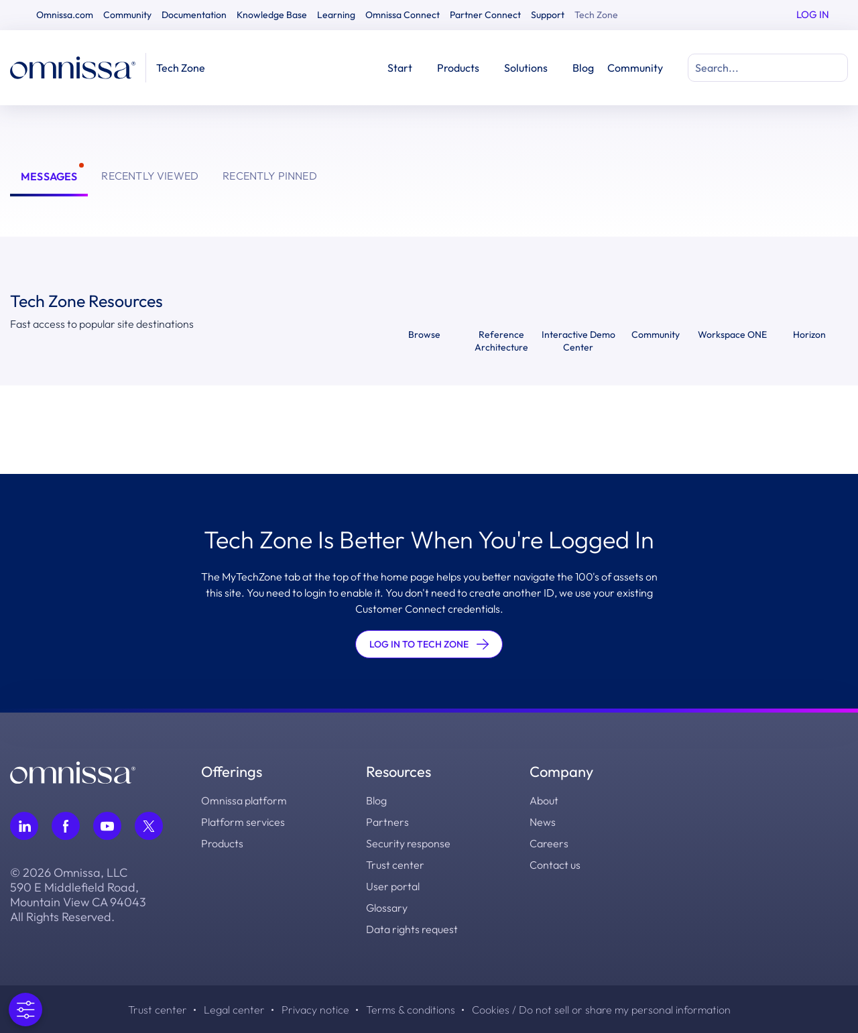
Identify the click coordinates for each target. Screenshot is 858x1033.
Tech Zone (596, 15)
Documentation (194, 15)
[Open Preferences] (24, 1009)
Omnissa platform (244, 800)
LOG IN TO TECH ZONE (429, 644)
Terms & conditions (410, 1009)
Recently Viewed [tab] (149, 175)
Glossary (387, 907)
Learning (336, 15)
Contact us (555, 864)
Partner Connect (485, 15)
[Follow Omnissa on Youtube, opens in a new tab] (107, 826)
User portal (393, 886)
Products (222, 843)
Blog (583, 67)
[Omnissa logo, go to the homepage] (72, 771)
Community (127, 15)
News (543, 822)
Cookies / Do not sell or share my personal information (601, 1009)
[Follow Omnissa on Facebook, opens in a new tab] (66, 826)
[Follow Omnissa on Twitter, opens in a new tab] (149, 826)
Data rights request (412, 929)
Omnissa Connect (402, 15)
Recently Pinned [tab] (270, 175)
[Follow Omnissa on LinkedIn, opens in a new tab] (24, 826)
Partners (387, 822)
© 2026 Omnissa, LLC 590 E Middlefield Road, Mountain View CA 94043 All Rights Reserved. (78, 894)
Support (547, 15)
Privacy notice (315, 1009)
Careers (549, 843)
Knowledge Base (272, 15)
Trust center (395, 864)
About (544, 800)
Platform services (243, 822)
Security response (408, 843)
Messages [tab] (49, 176)
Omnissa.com (64, 15)
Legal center (234, 1009)
